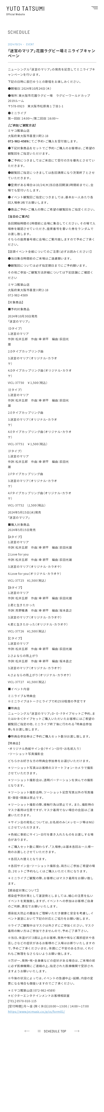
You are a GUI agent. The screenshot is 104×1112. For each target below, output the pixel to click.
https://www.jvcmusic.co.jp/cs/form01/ (36, 1011)
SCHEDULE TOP (55, 1031)
